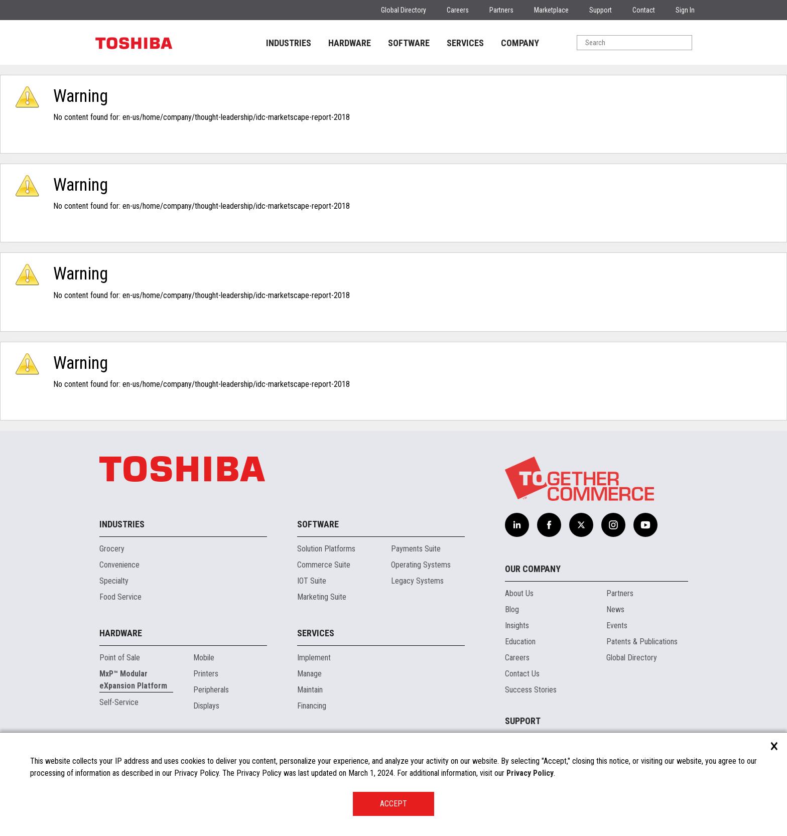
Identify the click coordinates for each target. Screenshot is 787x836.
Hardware (120, 633)
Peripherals (211, 689)
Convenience (119, 565)
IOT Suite (311, 581)
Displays (206, 706)
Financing (311, 706)
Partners (501, 10)
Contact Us (522, 673)
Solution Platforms (326, 548)
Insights (517, 625)
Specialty (113, 581)
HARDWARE (349, 43)
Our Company (533, 569)
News (615, 609)
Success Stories (531, 689)
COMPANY (520, 43)
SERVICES (465, 43)
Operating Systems (421, 565)
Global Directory (403, 10)
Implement (314, 657)
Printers (205, 673)
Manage (309, 673)
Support (600, 10)
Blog (512, 609)
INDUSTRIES (288, 43)
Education (520, 641)
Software (318, 524)
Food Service (120, 597)
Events (616, 625)
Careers (458, 10)
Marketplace (551, 10)
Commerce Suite (323, 565)
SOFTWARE (409, 43)
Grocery (111, 548)
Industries (122, 524)
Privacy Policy (530, 773)
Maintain (310, 689)
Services (315, 633)
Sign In (685, 10)
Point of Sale (119, 657)
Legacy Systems (417, 581)
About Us (519, 593)
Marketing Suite (321, 597)
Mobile (203, 657)
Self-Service (119, 702)
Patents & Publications (642, 641)
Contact (643, 10)
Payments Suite (416, 548)
